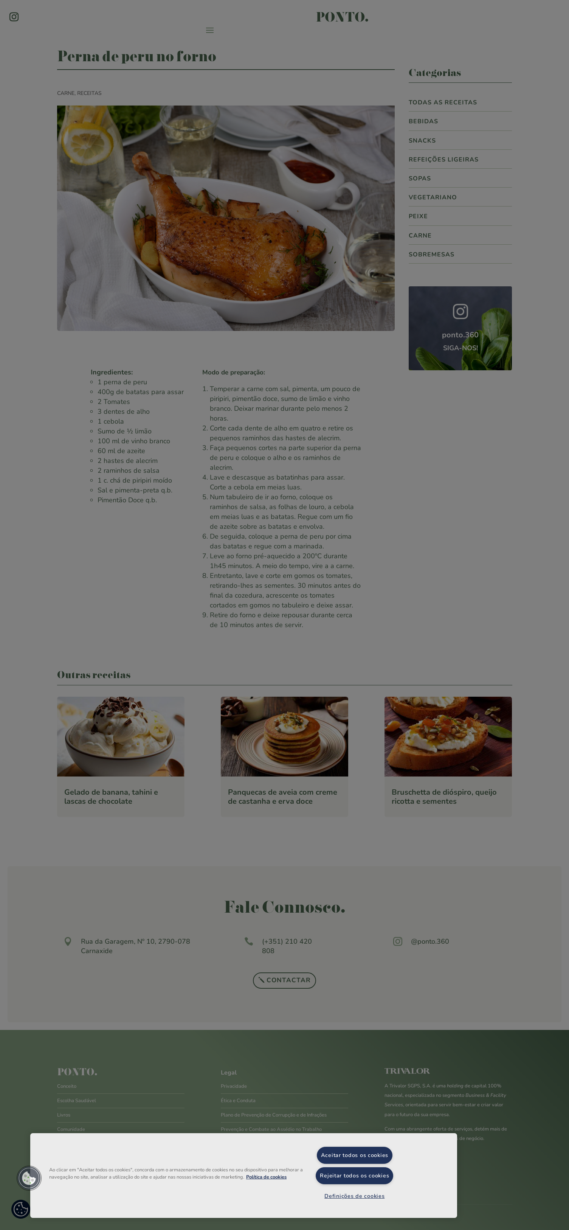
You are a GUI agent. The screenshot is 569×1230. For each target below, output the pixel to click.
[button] (29, 1178)
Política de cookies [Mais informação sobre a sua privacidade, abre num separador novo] (266, 1177)
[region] (243, 1175)
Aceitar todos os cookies (354, 1155)
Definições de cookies (354, 1196)
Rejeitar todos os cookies (354, 1175)
